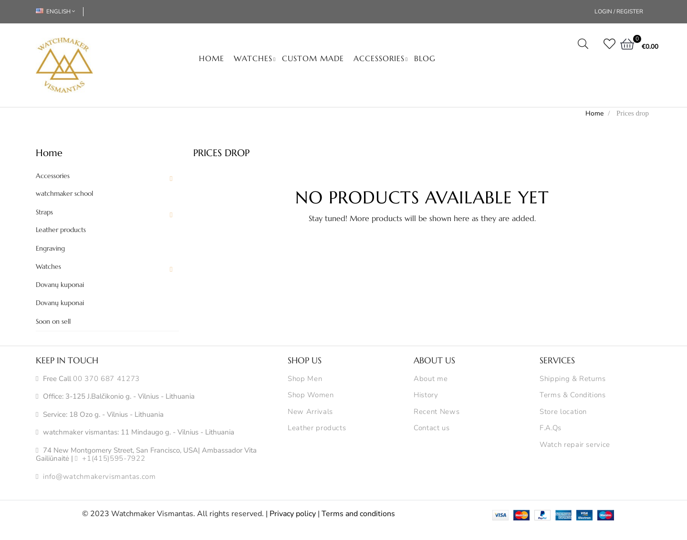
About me (431, 379)
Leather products (61, 230)
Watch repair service (575, 445)
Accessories (53, 176)
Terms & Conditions (573, 395)
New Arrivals (310, 412)
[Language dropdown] (59, 11)
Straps (44, 212)
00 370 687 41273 (106, 379)
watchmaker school (64, 194)
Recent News (436, 412)
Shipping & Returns (573, 379)
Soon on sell (53, 322)
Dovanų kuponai (60, 285)
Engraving (50, 248)
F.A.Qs (551, 428)
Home (49, 153)
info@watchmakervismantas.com (99, 477)
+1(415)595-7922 (113, 459)
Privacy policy (293, 513)
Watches (48, 267)
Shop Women (311, 395)
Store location (563, 412)
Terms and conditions (358, 513)
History (426, 395)
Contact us (432, 428)
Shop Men (305, 379)
